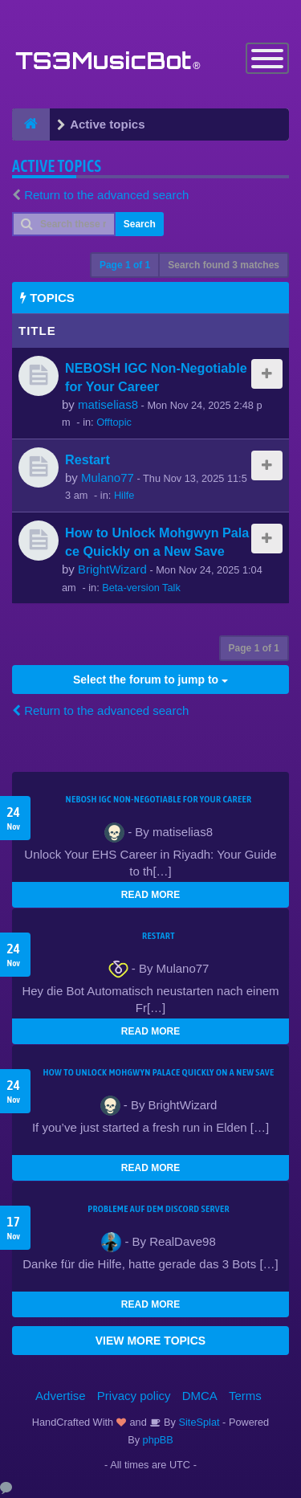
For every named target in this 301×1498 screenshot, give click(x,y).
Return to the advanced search (106, 195)
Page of (125, 265)
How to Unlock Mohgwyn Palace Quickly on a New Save (158, 1072)
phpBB (158, 1440)
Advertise (60, 1395)
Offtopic (114, 422)
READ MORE (150, 894)
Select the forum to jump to (150, 679)
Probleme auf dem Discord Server (158, 1208)
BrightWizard (112, 569)
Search (140, 224)
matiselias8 (108, 404)
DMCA (200, 1395)
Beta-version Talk (141, 588)
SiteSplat (198, 1422)
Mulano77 (107, 477)
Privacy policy (134, 1395)
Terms (245, 1395)
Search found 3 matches (223, 265)
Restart (87, 459)
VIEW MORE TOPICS (150, 1340)
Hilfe (124, 495)
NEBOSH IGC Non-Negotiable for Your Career (159, 799)
